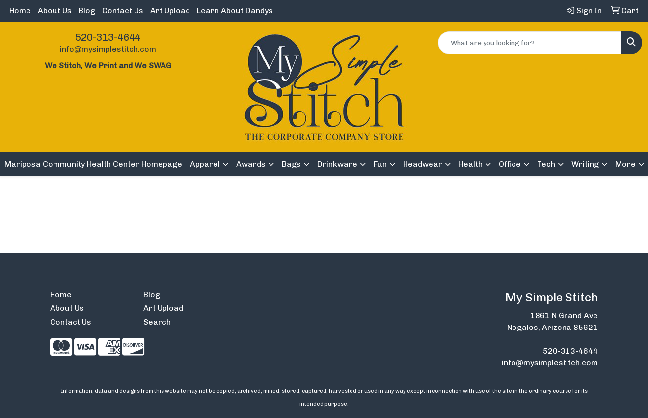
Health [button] (471, 164)
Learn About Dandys (235, 10)
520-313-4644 (108, 37)
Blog (87, 10)
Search (157, 322)
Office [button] (510, 164)
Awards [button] (251, 164)
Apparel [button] (205, 164)
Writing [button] (585, 164)
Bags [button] (291, 164)
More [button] (625, 164)
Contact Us (122, 10)
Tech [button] (546, 164)
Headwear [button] (422, 164)
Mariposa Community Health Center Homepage (93, 164)
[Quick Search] (529, 42)
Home (20, 10)
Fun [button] (380, 164)
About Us (55, 10)
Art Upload (170, 10)
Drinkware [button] (337, 164)
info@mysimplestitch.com (108, 49)
